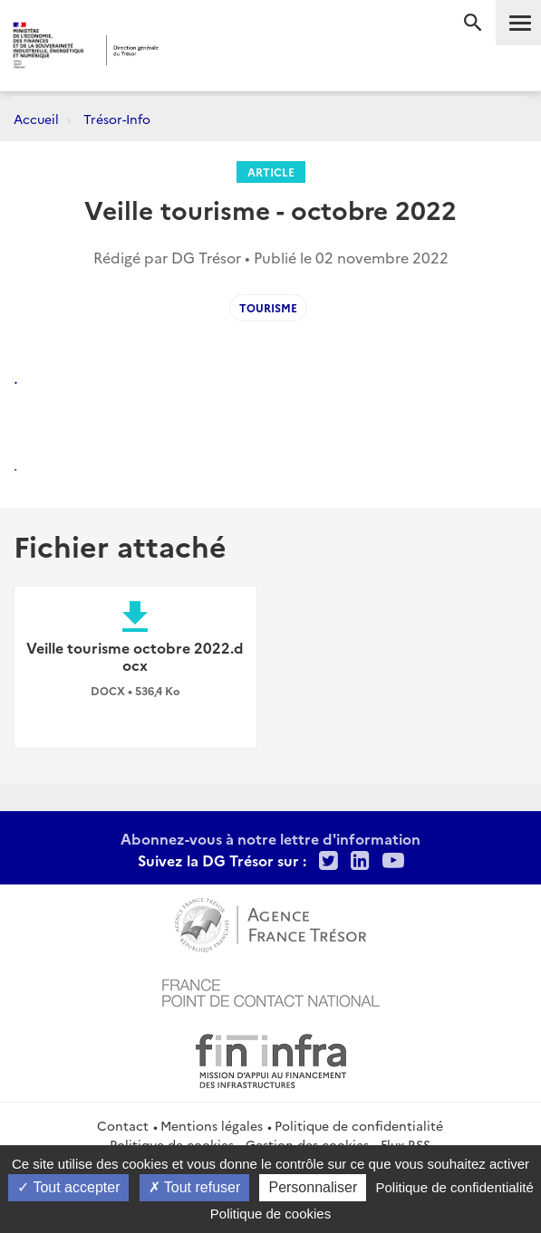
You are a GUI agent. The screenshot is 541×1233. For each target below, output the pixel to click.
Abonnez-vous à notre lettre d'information (270, 838)
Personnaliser (312, 1187)
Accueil (36, 119)
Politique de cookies (270, 1213)
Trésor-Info (116, 119)
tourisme (268, 307)
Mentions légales (211, 1125)
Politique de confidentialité (359, 1125)
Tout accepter (68, 1187)
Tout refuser (195, 1187)
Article (271, 171)
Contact (123, 1125)
